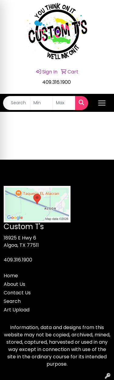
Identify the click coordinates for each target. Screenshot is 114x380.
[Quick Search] (16, 103)
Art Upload (16, 309)
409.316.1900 (56, 82)
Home (11, 275)
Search (12, 301)
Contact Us (17, 292)
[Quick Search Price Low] (41, 103)
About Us (14, 284)
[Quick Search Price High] (64, 103)
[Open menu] (102, 103)
